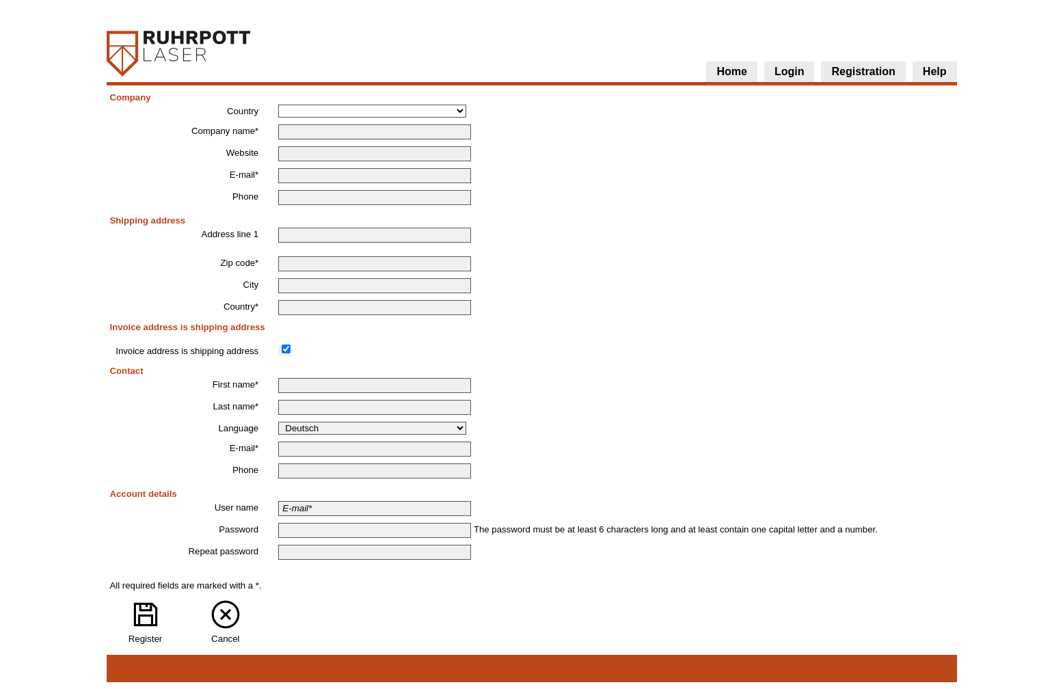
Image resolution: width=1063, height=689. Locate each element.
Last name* (235, 406)
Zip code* (239, 263)
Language (239, 428)
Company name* (224, 131)
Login (790, 71)
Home (731, 71)
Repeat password (224, 551)
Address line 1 (230, 234)
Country (242, 111)
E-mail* (244, 175)
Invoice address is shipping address (187, 351)
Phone (245, 196)
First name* (235, 384)
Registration (863, 71)
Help (935, 71)
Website (242, 153)
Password (238, 529)
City (250, 285)
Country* (241, 306)
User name (237, 507)
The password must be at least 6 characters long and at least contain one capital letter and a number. (676, 529)
